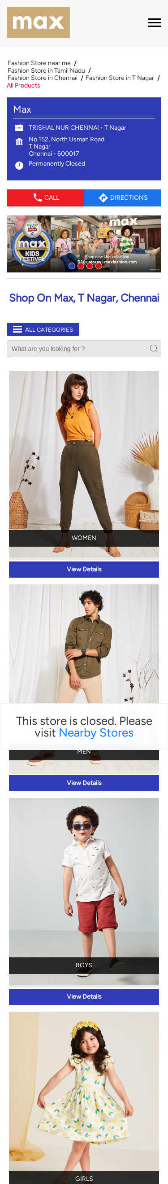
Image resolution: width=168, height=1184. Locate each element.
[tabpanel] (84, 132)
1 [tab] (71, 153)
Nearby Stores (96, 621)
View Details (84, 458)
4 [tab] (97, 153)
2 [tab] (80, 153)
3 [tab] (88, 153)
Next (137, 1133)
